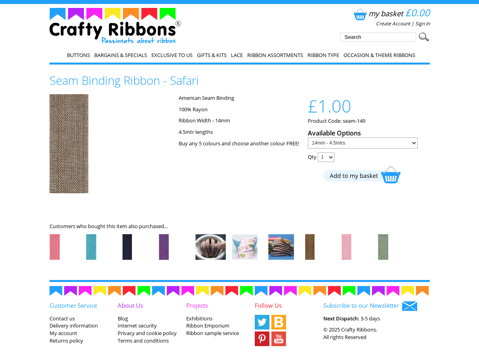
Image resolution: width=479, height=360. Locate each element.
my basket (391, 13)
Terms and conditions (143, 340)
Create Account (393, 23)
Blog (123, 318)
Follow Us (268, 305)
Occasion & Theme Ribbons (379, 55)
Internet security (137, 325)
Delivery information (74, 325)
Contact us (62, 318)
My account (63, 333)
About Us (130, 305)
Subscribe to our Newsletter (370, 306)
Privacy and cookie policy (147, 333)
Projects (197, 305)
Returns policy (66, 340)
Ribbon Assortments (275, 55)
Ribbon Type (323, 55)
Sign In (422, 23)
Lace (237, 55)
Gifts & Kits (212, 55)
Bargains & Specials (120, 55)
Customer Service (73, 305)
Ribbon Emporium (207, 325)
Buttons (78, 55)
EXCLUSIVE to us (172, 55)
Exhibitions (199, 318)
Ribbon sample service (212, 333)
